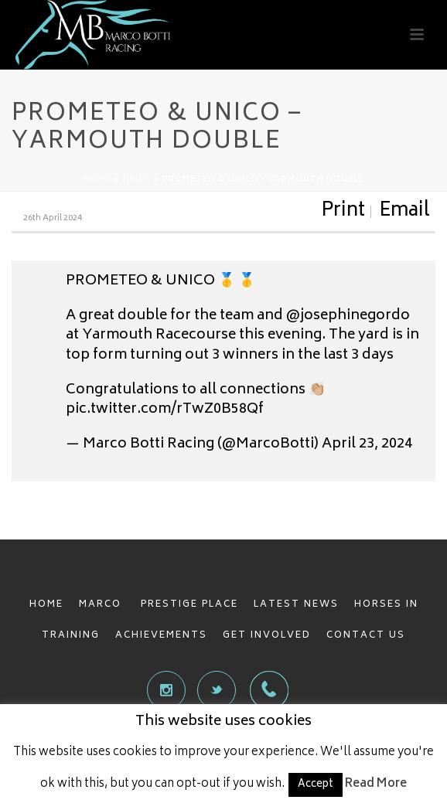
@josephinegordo (348, 316)
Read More (376, 784)
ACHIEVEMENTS (161, 636)
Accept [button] (315, 785)
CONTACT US (365, 636)
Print (343, 212)
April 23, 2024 (367, 444)
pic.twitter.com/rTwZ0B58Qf (165, 409)
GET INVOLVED (267, 636)
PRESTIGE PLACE (189, 605)
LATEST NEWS (296, 605)
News (137, 180)
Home (97, 180)
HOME (46, 605)
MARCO (102, 605)
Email (404, 212)
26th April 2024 (52, 218)
